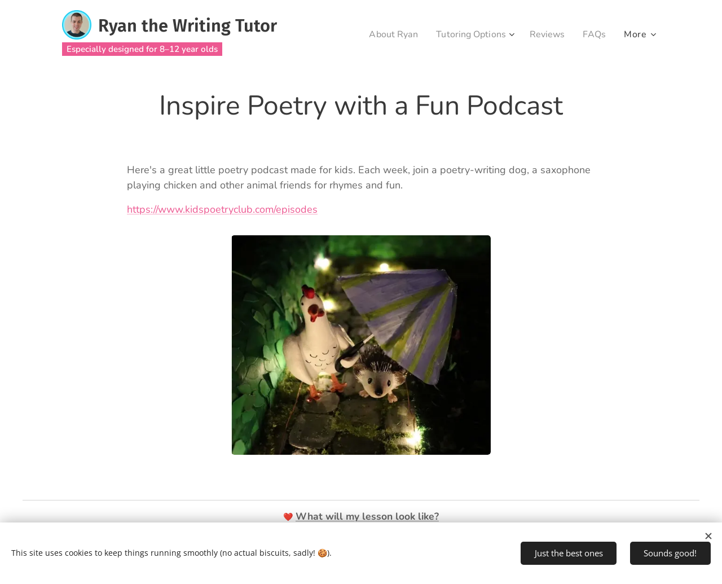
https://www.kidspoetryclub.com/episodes (222, 209)
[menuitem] (383, 34)
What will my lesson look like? (367, 516)
